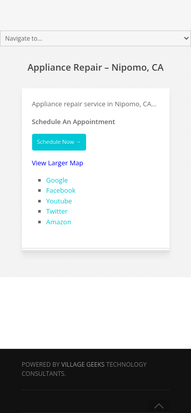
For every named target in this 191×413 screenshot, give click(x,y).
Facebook (61, 190)
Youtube (59, 200)
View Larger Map (58, 162)
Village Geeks (82, 364)
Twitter (57, 211)
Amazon (58, 221)
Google (57, 180)
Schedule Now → (59, 141)
